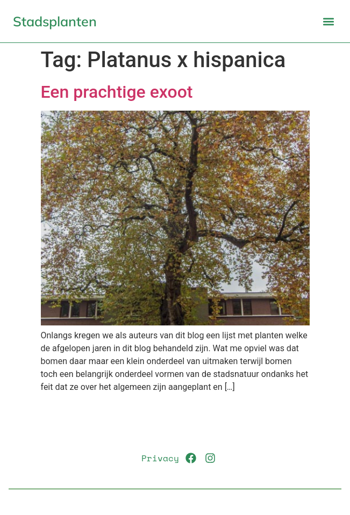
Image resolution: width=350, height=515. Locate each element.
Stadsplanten (55, 21)
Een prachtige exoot (117, 92)
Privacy (160, 458)
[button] (328, 21)
